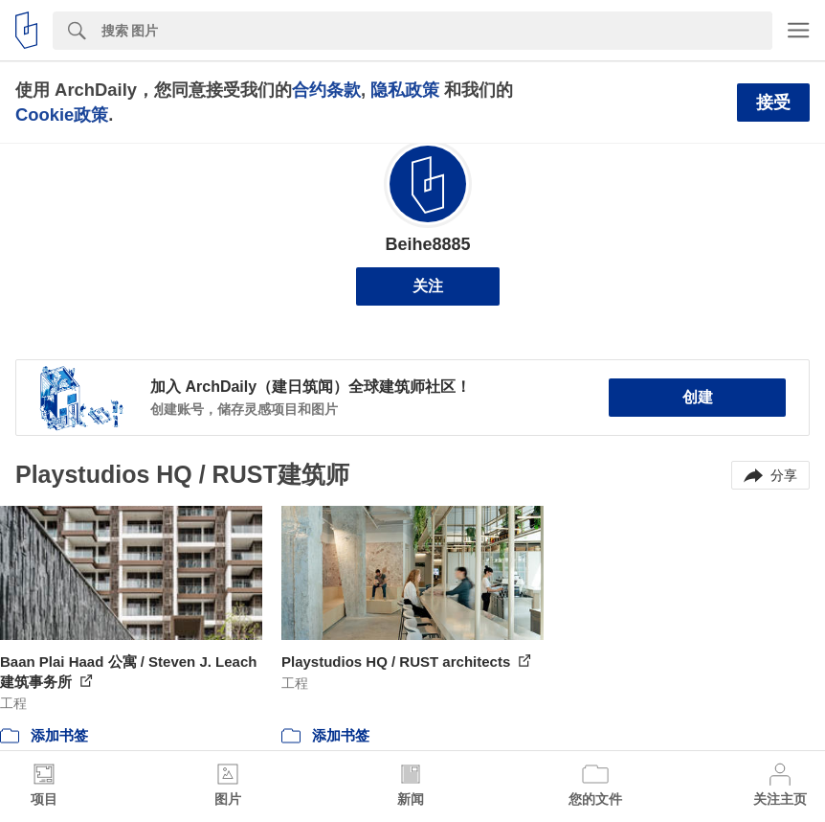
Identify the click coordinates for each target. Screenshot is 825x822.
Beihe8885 (427, 244)
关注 (427, 286)
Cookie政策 (61, 114)
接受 (773, 102)
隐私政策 (404, 90)
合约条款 (326, 90)
